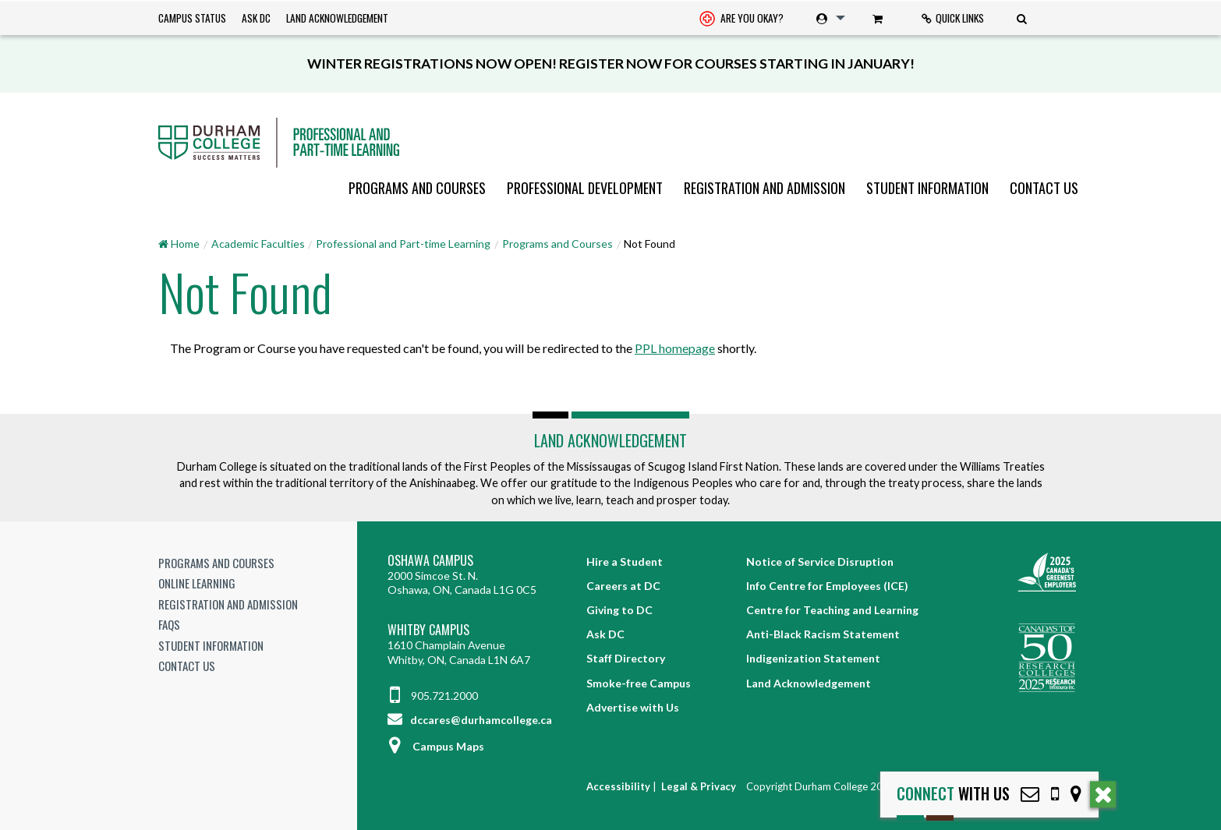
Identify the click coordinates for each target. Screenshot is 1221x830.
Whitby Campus (428, 630)
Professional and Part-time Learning (403, 243)
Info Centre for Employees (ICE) (827, 585)
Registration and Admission (764, 188)
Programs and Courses (417, 188)
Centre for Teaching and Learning (832, 609)
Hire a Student (624, 561)
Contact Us (1044, 188)
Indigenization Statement (813, 658)
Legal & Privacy (698, 786)
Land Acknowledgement (337, 18)
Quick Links (953, 18)
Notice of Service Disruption (820, 561)
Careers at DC (623, 585)
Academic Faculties (258, 243)
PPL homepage (675, 348)
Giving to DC (619, 609)
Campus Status (192, 18)
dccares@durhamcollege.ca (470, 719)
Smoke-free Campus (638, 683)
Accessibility (618, 786)
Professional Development (585, 188)
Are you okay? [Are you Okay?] (741, 19)
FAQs (169, 624)
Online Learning (196, 583)
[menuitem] (741, 18)
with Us (953, 794)
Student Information (927, 188)
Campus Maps (436, 746)
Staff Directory (625, 658)
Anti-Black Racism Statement (823, 634)
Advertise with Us (632, 707)
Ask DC (256, 18)
